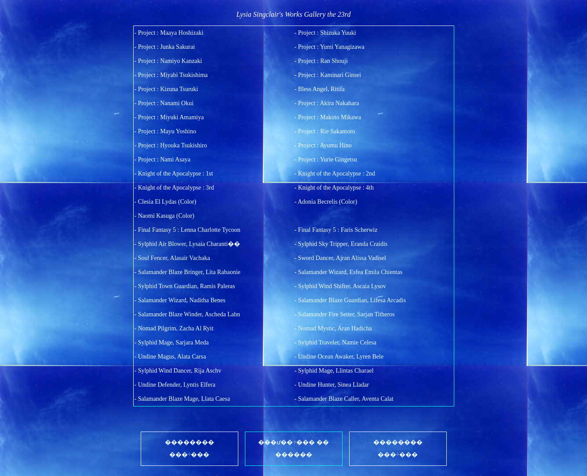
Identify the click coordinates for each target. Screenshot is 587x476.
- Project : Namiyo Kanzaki (168, 61)
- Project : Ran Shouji (321, 61)
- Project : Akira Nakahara (327, 103)
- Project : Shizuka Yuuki (325, 32)
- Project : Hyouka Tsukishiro (171, 145)
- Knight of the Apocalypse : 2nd (335, 173)
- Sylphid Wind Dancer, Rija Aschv (178, 370)
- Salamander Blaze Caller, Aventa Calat (344, 398)
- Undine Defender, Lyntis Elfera (175, 384)
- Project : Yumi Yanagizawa (330, 47)
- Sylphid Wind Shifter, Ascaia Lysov (340, 286)
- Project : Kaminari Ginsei (328, 75)
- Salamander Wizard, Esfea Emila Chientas (349, 272)
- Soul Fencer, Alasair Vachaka (172, 258)
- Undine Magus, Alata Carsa (170, 356)
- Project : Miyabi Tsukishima (171, 75)
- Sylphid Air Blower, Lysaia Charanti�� (188, 244)
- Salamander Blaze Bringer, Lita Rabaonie (188, 272)
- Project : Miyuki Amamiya (169, 117)
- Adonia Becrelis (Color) (326, 201)
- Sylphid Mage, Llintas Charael (334, 370)
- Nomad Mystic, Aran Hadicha (333, 328)
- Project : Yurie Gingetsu (326, 159)
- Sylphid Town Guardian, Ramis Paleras (185, 286)
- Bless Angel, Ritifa (320, 89)
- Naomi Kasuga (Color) (164, 215)
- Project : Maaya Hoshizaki (169, 32)
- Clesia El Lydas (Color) (166, 201)
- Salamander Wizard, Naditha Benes (180, 300)
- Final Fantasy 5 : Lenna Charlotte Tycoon (188, 230)
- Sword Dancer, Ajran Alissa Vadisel (340, 258)
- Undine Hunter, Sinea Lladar (332, 384)
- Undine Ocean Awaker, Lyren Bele (339, 356)
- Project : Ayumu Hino (323, 145)
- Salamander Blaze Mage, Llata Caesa (182, 398)
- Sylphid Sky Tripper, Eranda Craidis (341, 244)
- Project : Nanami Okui (164, 103)
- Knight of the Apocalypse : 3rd (174, 187)
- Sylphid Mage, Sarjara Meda (172, 342)
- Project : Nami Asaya (163, 159)
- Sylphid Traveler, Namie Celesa (335, 342)
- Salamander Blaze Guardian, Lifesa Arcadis (350, 300)
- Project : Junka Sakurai (165, 47)
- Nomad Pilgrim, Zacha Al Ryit (174, 328)
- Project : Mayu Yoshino (165, 131)
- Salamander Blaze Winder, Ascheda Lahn (187, 314)
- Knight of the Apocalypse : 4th (334, 187)
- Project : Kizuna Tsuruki (166, 89)
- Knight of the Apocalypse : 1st (174, 173)
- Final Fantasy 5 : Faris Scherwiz (336, 230)
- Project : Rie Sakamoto (325, 131)
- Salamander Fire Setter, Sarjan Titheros (345, 314)
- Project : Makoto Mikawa (328, 117)
